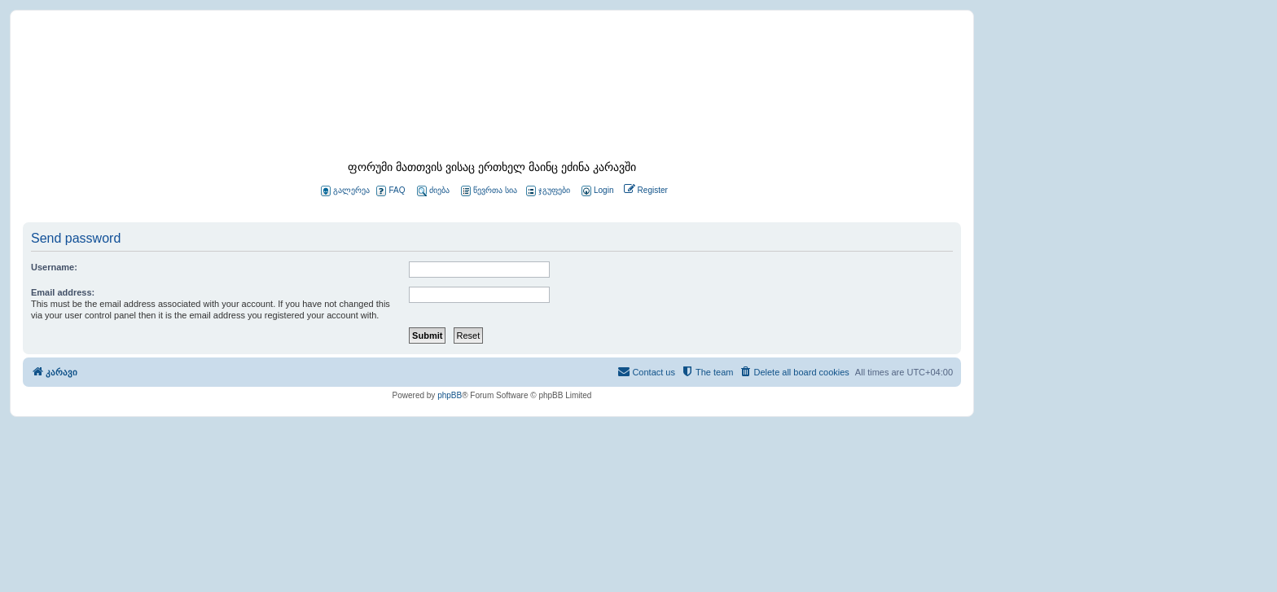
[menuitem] (596, 191)
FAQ (390, 191)
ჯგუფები (548, 191)
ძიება (433, 191)
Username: (54, 267)
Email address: (62, 292)
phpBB (449, 395)
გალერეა (345, 191)
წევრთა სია (489, 191)
